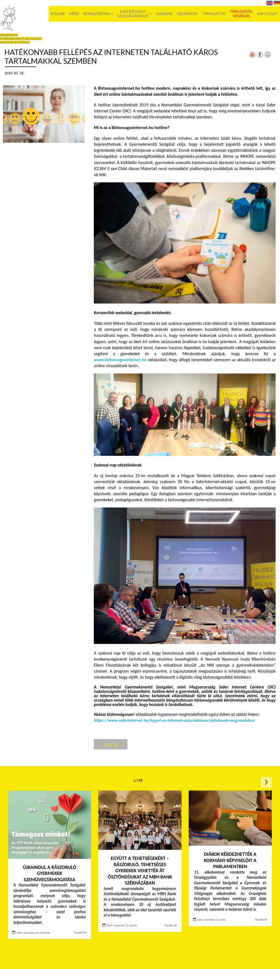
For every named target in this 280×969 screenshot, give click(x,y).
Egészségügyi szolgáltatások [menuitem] (132, 13)
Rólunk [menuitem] (58, 13)
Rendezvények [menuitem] (96, 13)
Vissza (110, 744)
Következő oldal (266, 782)
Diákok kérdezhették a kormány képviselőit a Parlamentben (230, 860)
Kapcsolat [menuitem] (267, 13)
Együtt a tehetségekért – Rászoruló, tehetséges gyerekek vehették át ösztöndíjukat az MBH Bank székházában (140, 870)
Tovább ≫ (80, 932)
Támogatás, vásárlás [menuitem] (241, 13)
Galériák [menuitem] (164, 13)
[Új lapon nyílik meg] (260, 57)
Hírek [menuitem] (74, 13)
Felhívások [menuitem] (187, 13)
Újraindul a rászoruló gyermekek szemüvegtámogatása (49, 873)
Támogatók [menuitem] (213, 13)
